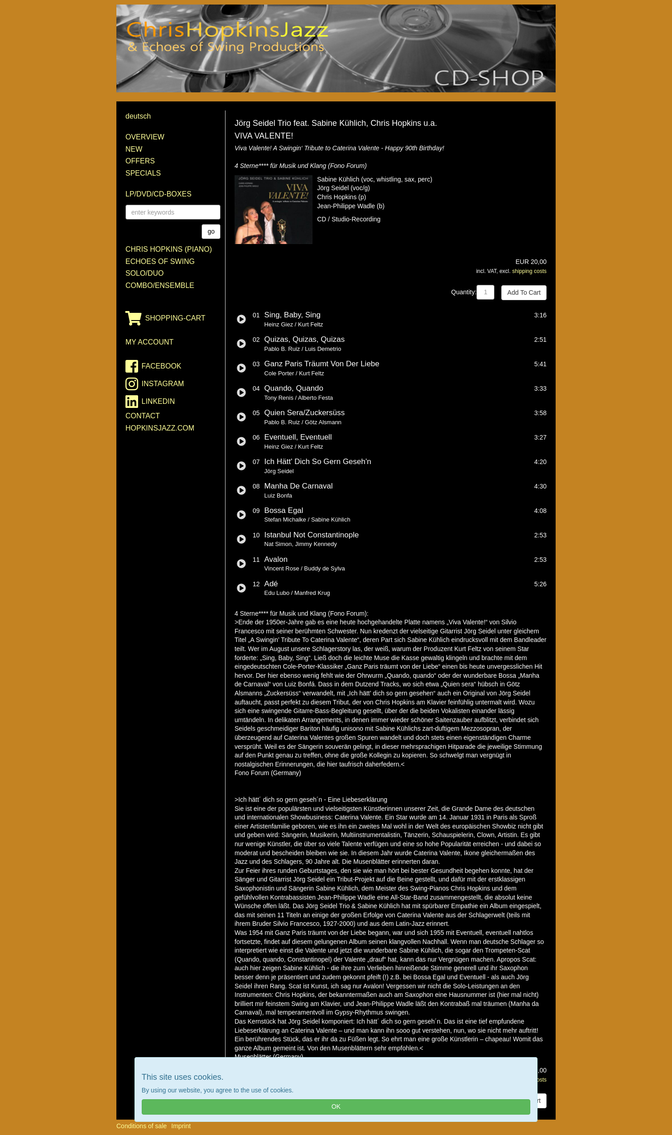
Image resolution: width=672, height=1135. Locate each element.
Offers (140, 161)
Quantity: (463, 292)
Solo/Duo (144, 273)
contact (142, 416)
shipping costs (529, 271)
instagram (154, 384)
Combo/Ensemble (159, 285)
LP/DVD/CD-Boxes (158, 194)
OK (336, 1106)
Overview (144, 137)
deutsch (138, 116)
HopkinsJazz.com (159, 428)
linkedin (150, 401)
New (133, 149)
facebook (153, 366)
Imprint (181, 1126)
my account (149, 342)
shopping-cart (165, 318)
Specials (143, 173)
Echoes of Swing (160, 261)
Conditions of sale (141, 1126)
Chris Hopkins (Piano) (168, 249)
